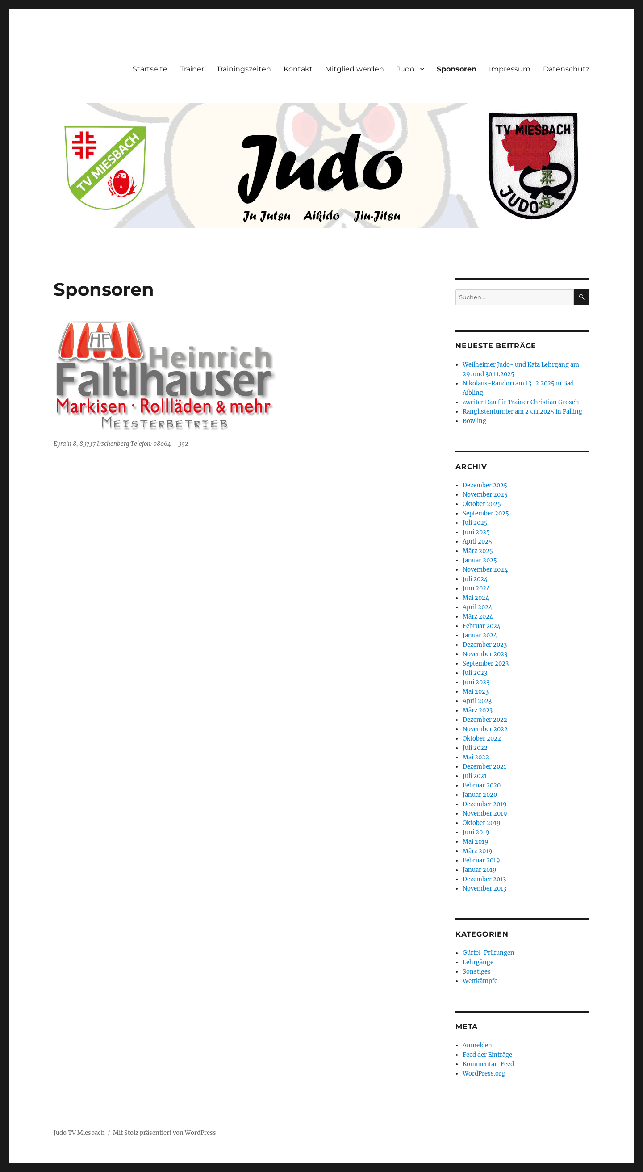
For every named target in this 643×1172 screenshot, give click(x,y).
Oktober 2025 (482, 504)
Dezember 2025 (485, 485)
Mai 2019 (476, 842)
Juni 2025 (476, 532)
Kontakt (298, 69)
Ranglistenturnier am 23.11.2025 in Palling (522, 411)
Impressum (509, 69)
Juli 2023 (475, 673)
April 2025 (477, 541)
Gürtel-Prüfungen (488, 953)
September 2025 (486, 513)
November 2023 (485, 654)
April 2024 (477, 607)
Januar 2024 (480, 635)
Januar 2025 (480, 560)
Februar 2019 (481, 860)
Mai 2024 (476, 598)
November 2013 (484, 888)
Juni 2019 (476, 832)
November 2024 (485, 569)
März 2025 (478, 551)
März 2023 (478, 710)
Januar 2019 (480, 870)
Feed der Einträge (487, 1055)
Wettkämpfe (480, 981)
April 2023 (477, 701)
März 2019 (478, 851)
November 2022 (485, 729)
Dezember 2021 (484, 766)
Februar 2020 (482, 785)
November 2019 (485, 813)
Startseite (150, 69)
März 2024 (478, 616)
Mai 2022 (476, 757)
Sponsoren (456, 69)
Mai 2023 (476, 691)
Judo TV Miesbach (79, 1133)
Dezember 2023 (485, 645)
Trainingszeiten (244, 69)
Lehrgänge (478, 962)
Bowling (474, 421)
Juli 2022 (475, 748)
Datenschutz (566, 69)
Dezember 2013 (484, 879)
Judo (405, 69)
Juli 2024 (475, 579)
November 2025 (485, 494)
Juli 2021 (475, 776)
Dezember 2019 (485, 804)
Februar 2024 (482, 626)
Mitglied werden (354, 69)
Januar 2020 (480, 795)
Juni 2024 (476, 588)
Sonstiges (477, 971)
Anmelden (477, 1045)
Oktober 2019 (482, 823)
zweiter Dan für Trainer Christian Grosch (521, 402)
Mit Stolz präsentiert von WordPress (164, 1133)
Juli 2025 (475, 523)
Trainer (192, 69)
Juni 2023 (476, 682)
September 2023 (486, 663)
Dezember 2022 (485, 720)
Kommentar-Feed (488, 1064)
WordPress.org (484, 1073)
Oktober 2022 (482, 738)
